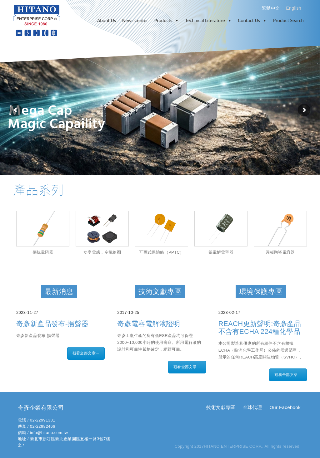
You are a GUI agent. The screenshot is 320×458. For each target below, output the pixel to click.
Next (313, 236)
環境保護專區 (260, 291)
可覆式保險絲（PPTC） (161, 252)
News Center (135, 20)
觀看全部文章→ (86, 353)
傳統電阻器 (42, 252)
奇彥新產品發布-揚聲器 (52, 324)
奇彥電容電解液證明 (148, 324)
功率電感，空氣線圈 (102, 252)
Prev (7, 236)
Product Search (288, 20)
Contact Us (252, 20)
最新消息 (59, 291)
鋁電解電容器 (220, 252)
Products (166, 20)
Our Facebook (285, 407)
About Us (106, 20)
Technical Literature (208, 20)
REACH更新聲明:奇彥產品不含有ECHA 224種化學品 (259, 327)
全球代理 (252, 407)
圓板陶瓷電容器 (280, 252)
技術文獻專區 (160, 291)
